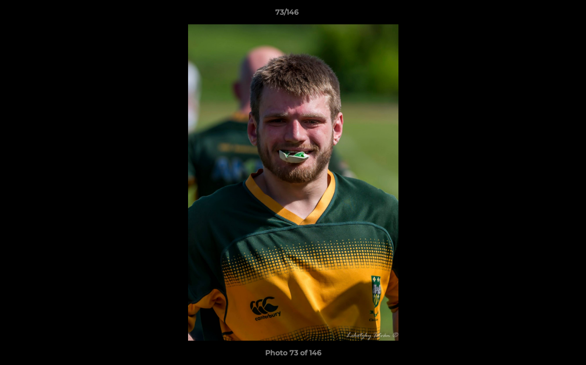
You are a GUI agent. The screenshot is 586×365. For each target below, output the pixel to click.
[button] (543, 14)
